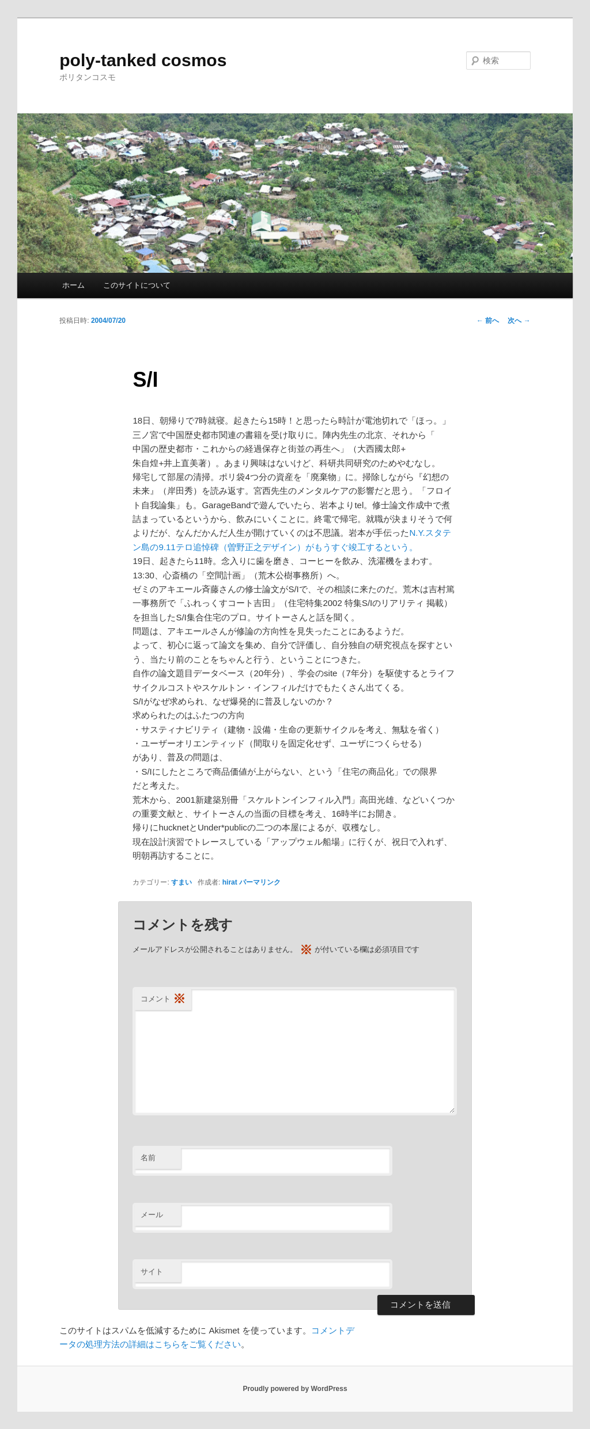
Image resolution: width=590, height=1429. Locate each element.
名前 (148, 1157)
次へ (519, 321)
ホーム (73, 285)
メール (152, 1214)
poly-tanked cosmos (142, 60)
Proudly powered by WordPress (295, 1389)
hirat (229, 882)
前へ (487, 321)
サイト (152, 1271)
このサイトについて (137, 285)
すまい (181, 882)
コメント (163, 999)
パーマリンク (260, 882)
